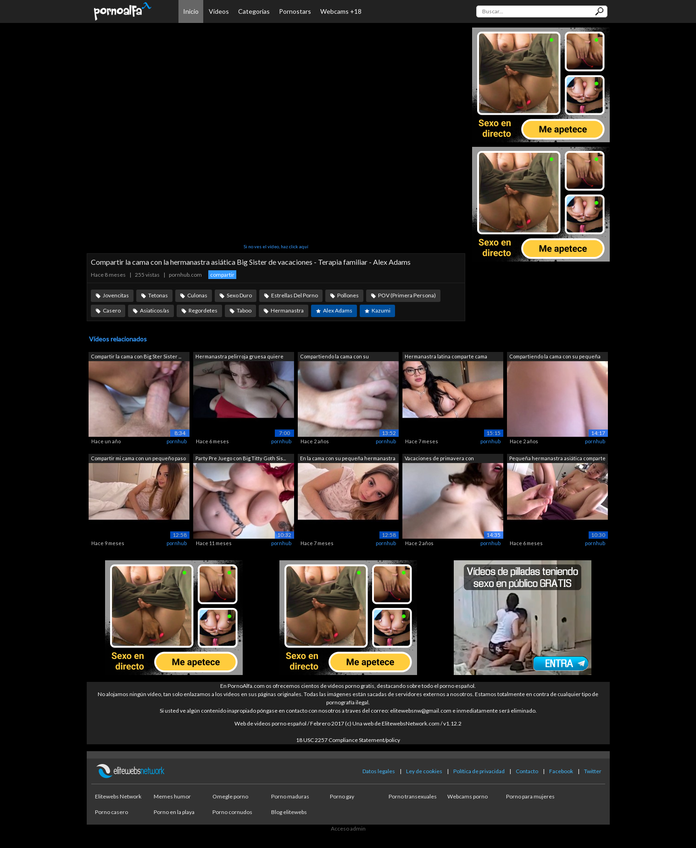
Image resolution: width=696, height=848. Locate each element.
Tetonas (158, 295)
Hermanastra (287, 310)
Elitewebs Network (118, 796)
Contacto (527, 771)
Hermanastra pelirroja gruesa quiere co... (239, 357)
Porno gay (342, 796)
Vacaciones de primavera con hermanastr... (439, 459)
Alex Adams (337, 310)
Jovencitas (116, 295)
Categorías (254, 11)
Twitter (592, 771)
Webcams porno (467, 796)
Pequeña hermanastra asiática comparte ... (557, 459)
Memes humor (172, 796)
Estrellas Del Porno (294, 295)
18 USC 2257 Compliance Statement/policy (348, 739)
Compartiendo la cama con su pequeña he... (555, 357)
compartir (222, 274)
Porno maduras (290, 796)
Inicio (191, 11)
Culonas (197, 295)
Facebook (561, 771)
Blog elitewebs (289, 812)
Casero (112, 310)
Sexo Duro (239, 295)
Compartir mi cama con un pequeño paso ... (138, 459)
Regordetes (203, 310)
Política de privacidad (479, 771)
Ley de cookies (424, 771)
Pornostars (295, 11)
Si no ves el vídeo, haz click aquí (276, 246)
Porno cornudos (232, 812)
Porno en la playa (174, 812)
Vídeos (219, 11)
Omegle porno (230, 796)
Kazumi (381, 310)
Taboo (244, 310)
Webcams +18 (341, 11)
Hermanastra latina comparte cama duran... (446, 357)
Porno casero (111, 812)
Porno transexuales (413, 796)
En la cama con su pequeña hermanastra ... (347, 459)
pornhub (177, 441)
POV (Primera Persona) (407, 295)
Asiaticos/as (154, 310)
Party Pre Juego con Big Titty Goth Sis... (240, 458)
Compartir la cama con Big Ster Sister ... (136, 356)
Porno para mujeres (530, 796)
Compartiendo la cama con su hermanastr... (334, 357)
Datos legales (378, 771)
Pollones (348, 295)
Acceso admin (348, 828)
